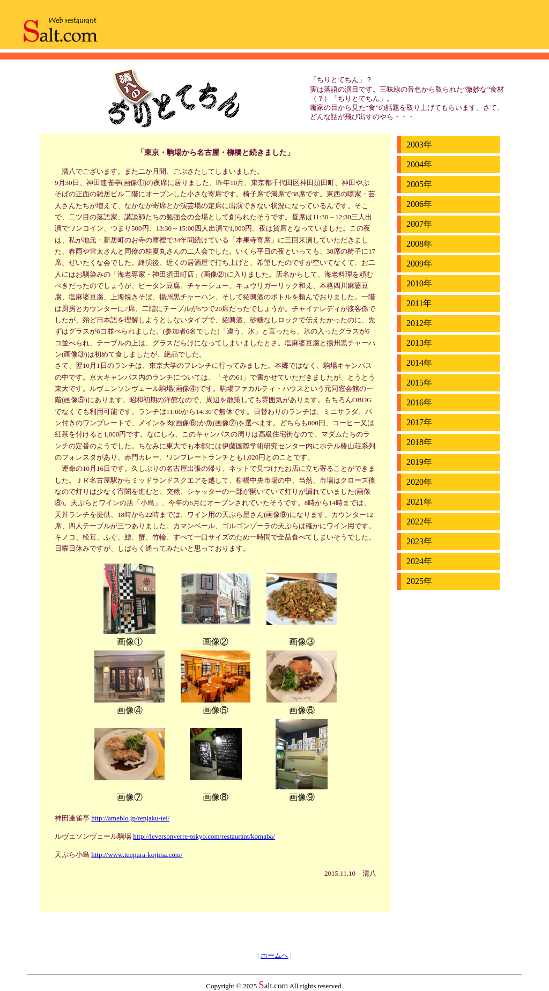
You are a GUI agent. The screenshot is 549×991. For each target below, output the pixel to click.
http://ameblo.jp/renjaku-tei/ (130, 818)
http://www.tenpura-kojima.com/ (136, 855)
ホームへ (274, 955)
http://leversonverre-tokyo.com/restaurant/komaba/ (204, 836)
